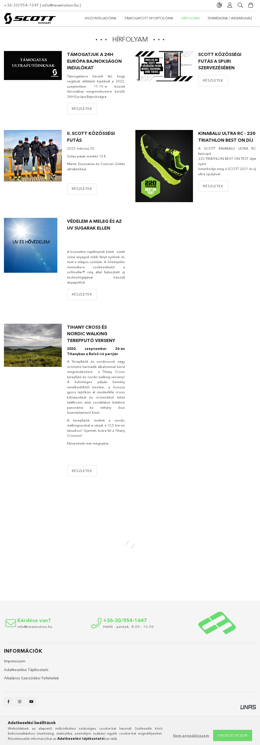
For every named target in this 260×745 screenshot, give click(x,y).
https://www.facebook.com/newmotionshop (8, 704)
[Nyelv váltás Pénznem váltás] (219, 5)
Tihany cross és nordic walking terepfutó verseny (91, 336)
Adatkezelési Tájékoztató (26, 672)
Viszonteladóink (236, 18)
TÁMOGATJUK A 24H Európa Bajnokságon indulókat (94, 63)
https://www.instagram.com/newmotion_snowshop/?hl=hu (19, 704)
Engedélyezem (232, 735)
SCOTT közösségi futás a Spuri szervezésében (219, 63)
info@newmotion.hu (60, 5)
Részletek (82, 111)
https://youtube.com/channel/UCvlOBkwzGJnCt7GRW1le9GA (31, 704)
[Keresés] (240, 5)
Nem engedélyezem (191, 735)
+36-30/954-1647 (21, 5)
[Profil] (230, 5)
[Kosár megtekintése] (251, 5)
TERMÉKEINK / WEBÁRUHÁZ (107, 18)
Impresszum (14, 663)
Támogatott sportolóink (187, 18)
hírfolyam (146, 18)
